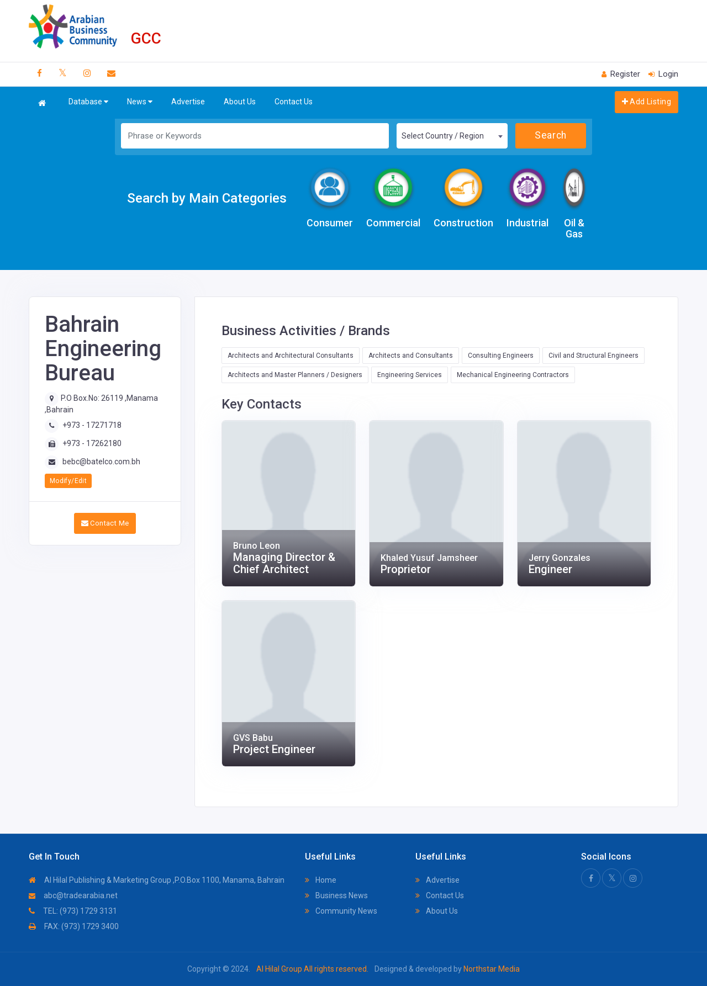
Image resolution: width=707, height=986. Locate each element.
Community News (341, 911)
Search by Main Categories (207, 198)
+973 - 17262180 (92, 443)
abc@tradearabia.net (73, 895)
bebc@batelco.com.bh (101, 461)
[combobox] (452, 136)
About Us (240, 101)
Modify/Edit (68, 481)
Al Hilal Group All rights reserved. (312, 968)
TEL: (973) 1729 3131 (73, 911)
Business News (336, 895)
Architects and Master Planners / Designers (295, 375)
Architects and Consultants (410, 355)
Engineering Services (409, 375)
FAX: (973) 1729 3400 (74, 926)
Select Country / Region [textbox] (443, 135)
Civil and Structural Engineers (593, 355)
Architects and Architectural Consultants (291, 355)
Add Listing (646, 101)
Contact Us (294, 101)
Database (88, 102)
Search (550, 135)
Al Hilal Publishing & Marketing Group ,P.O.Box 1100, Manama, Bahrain (156, 880)
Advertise (188, 101)
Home (320, 880)
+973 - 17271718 (92, 425)
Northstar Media (491, 968)
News (139, 102)
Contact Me (105, 523)
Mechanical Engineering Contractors (513, 375)
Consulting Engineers (501, 355)
